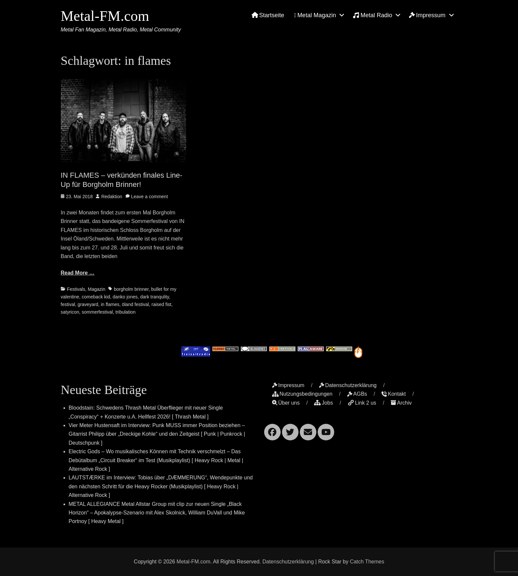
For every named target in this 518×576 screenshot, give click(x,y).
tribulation (125, 312)
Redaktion (111, 196)
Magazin (96, 289)
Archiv (401, 403)
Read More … (78, 273)
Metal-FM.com (105, 16)
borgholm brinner (131, 289)
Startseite (268, 15)
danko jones (125, 296)
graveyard (88, 304)
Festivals (76, 289)
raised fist (161, 304)
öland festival (135, 304)
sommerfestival (97, 312)
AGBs (357, 394)
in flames (110, 304)
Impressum (427, 15)
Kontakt (393, 394)
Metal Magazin (315, 15)
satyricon (70, 312)
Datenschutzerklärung (348, 385)
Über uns (286, 403)
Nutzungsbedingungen (302, 394)
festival (68, 304)
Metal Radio (372, 15)
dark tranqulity (154, 296)
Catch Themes (367, 561)
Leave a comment (149, 196)
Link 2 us (361, 403)
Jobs (323, 403)
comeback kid (96, 296)
